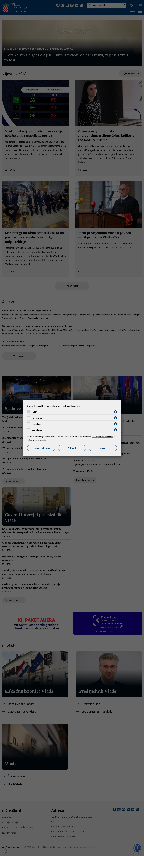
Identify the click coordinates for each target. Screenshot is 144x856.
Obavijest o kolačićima (102, 436)
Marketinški (37, 430)
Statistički (36, 424)
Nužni (34, 412)
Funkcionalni (37, 418)
